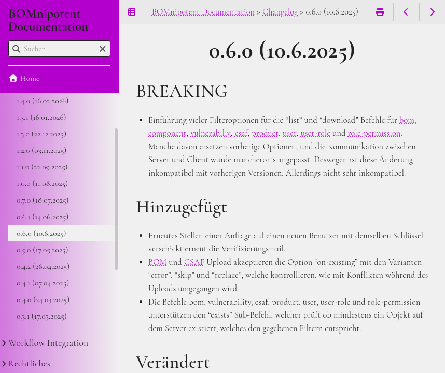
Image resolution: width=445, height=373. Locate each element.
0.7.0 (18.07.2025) (43, 200)
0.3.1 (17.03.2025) (42, 316)
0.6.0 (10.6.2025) (41, 233)
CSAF (194, 262)
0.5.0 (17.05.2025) (42, 249)
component (167, 133)
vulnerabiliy (210, 133)
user (290, 133)
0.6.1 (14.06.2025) (42, 216)
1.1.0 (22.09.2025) (42, 166)
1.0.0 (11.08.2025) (42, 183)
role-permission (374, 133)
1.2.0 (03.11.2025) (42, 150)
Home (23, 78)
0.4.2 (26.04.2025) (43, 266)
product (265, 133)
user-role (315, 133)
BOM (157, 262)
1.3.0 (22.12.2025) (41, 133)
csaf (241, 133)
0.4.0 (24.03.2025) (43, 299)
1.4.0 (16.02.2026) (42, 100)
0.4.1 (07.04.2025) (43, 283)
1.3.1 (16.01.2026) (41, 117)
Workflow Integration (48, 342)
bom (406, 120)
